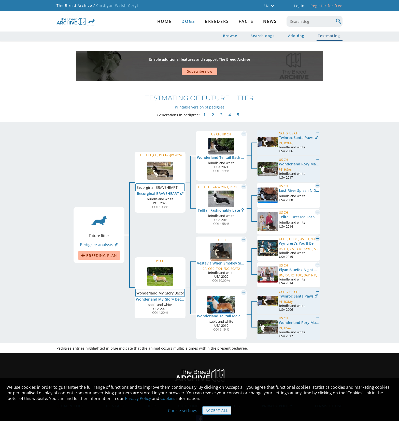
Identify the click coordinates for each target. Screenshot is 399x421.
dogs (188, 21)
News (270, 21)
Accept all (217, 410)
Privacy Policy (138, 398)
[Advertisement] (179, 57)
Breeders (217, 21)
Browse (230, 35)
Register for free (326, 5)
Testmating (329, 35)
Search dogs (263, 35)
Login (299, 5)
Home (164, 21)
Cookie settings (182, 410)
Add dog (296, 35)
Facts (246, 21)
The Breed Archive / (75, 5)
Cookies (167, 398)
